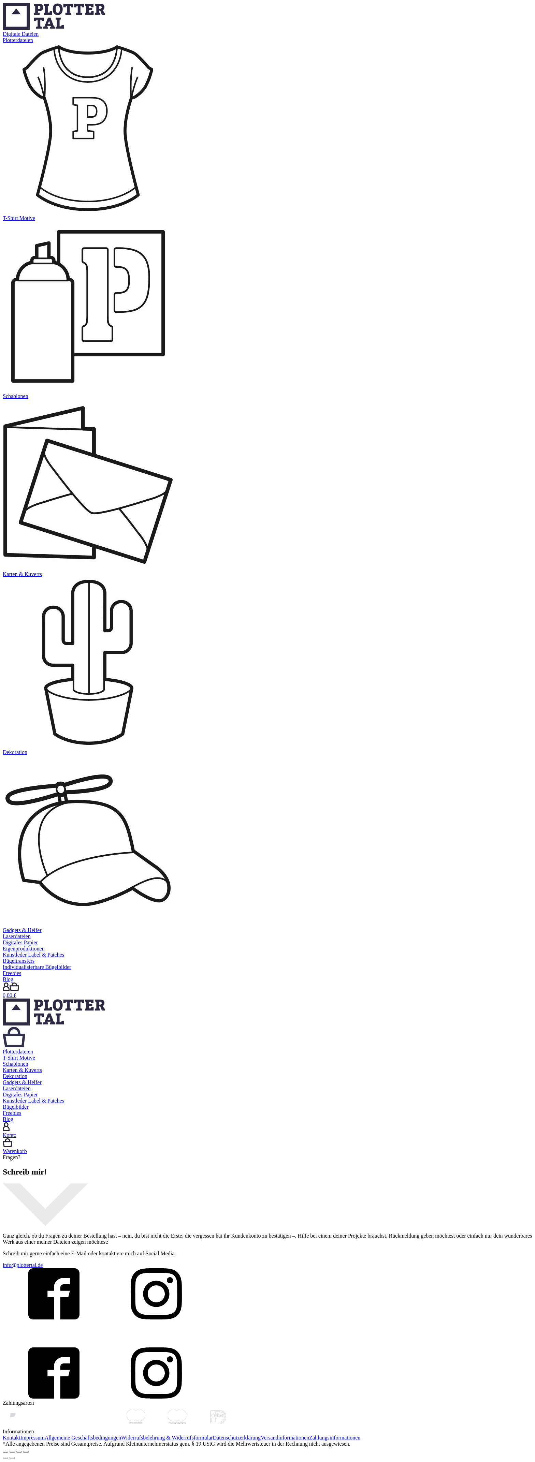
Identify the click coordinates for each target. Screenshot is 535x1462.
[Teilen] (12, 1452)
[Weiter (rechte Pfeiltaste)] (12, 1458)
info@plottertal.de (23, 1265)
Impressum (32, 1438)
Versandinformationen (285, 1438)
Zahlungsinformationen (334, 1438)
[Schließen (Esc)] (5, 1452)
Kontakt (11, 1438)
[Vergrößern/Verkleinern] (26, 1452)
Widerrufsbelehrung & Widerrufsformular (167, 1438)
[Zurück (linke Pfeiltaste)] (5, 1458)
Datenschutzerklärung (237, 1438)
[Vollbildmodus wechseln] (19, 1452)
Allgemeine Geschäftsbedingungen (83, 1438)
